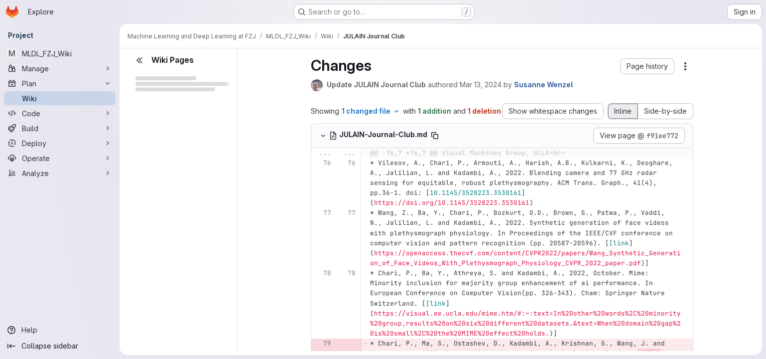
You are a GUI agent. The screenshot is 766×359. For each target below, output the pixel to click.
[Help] (60, 330)
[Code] (60, 113)
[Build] (60, 128)
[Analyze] (60, 173)
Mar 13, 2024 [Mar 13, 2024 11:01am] (481, 84)
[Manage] (60, 68)
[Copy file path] (435, 136)
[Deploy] (60, 143)
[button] (647, 66)
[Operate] (60, 158)
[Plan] (60, 83)
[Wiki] (60, 98)
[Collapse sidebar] (60, 346)
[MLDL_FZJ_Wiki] (60, 53)
